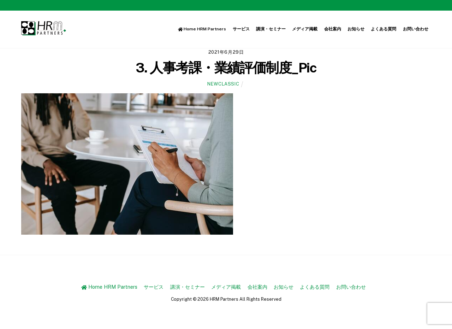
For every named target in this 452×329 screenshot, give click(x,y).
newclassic (223, 84)
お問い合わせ (415, 29)
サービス (241, 29)
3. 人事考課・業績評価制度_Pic (226, 68)
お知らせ (355, 29)
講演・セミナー (271, 29)
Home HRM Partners (202, 29)
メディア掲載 (304, 29)
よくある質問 (383, 29)
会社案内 (332, 29)
